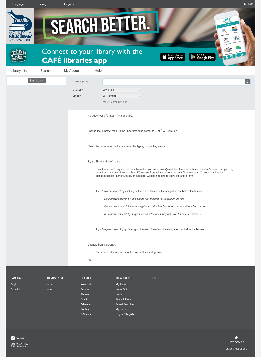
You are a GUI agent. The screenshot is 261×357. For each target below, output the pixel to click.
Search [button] (47, 71)
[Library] (44, 4)
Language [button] (17, 278)
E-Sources (87, 314)
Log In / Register (125, 314)
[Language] (18, 4)
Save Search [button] (37, 80)
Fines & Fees (123, 299)
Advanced (86, 304)
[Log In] (245, 4)
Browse (85, 289)
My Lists (121, 309)
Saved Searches (125, 304)
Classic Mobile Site (236, 349)
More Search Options (115, 102)
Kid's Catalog (236, 340)
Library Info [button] (20, 71)
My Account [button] (74, 71)
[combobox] (122, 90)
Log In (250, 4)
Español (15, 289)
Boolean (85, 309)
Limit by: (77, 96)
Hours (49, 289)
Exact (84, 299)
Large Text (70, 4)
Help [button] (100, 71)
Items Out (121, 289)
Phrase (85, 294)
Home (49, 284)
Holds (119, 294)
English (15, 284)
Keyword (86, 284)
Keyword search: (81, 81)
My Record (122, 284)
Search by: (78, 90)
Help (153, 278)
